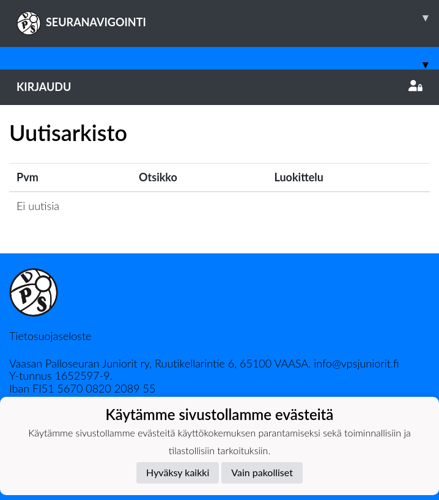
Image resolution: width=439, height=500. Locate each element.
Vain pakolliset (262, 472)
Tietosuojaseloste (50, 335)
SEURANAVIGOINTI (228, 17)
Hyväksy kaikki (177, 472)
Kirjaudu (219, 86)
